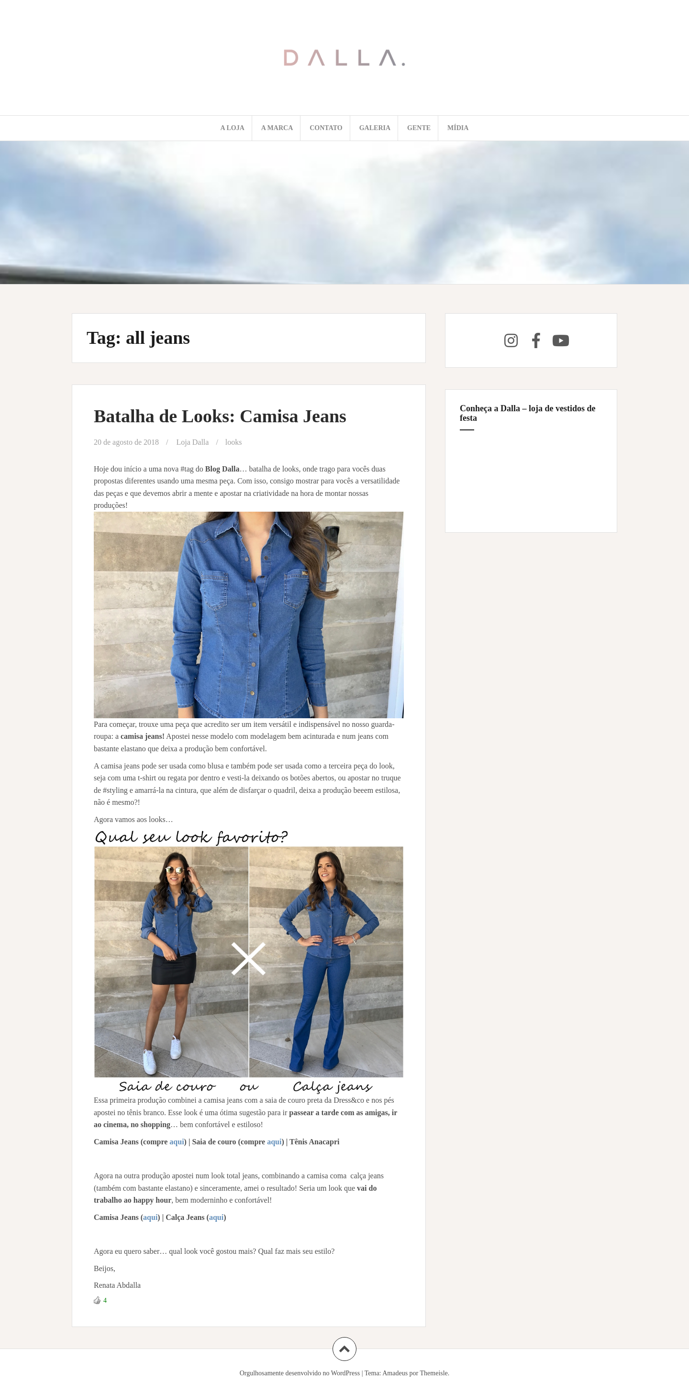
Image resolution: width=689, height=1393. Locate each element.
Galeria (374, 128)
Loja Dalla (192, 442)
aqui (176, 1142)
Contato (326, 128)
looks (233, 442)
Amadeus (395, 1373)
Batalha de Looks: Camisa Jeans (220, 416)
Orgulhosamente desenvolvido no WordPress (300, 1373)
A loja (232, 128)
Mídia (457, 128)
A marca (277, 128)
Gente (419, 128)
